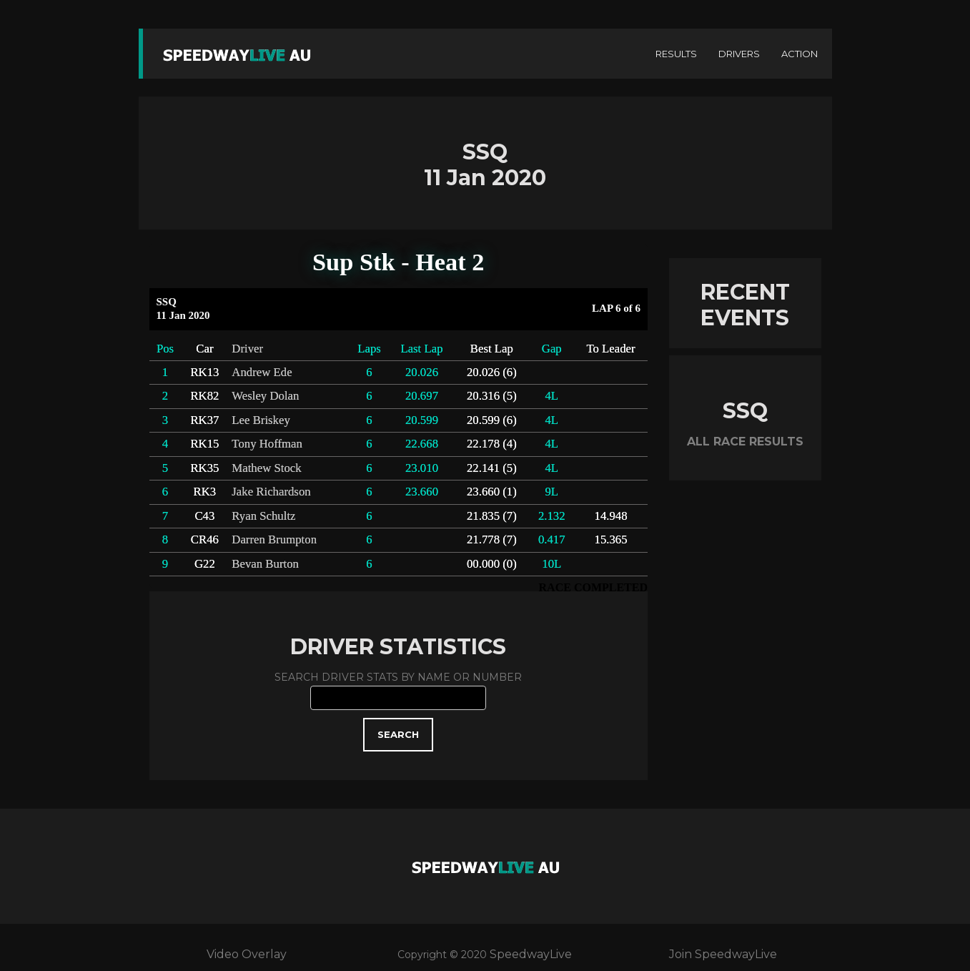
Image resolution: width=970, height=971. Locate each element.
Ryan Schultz (263, 516)
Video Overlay (247, 954)
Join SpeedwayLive (723, 954)
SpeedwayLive (531, 954)
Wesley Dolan (265, 396)
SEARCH (398, 734)
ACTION (799, 53)
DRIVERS (739, 53)
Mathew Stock (266, 468)
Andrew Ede (262, 372)
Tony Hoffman (267, 443)
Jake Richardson (271, 491)
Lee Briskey (260, 420)
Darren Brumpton (274, 539)
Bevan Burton (265, 564)
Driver (247, 348)
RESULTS (676, 53)
